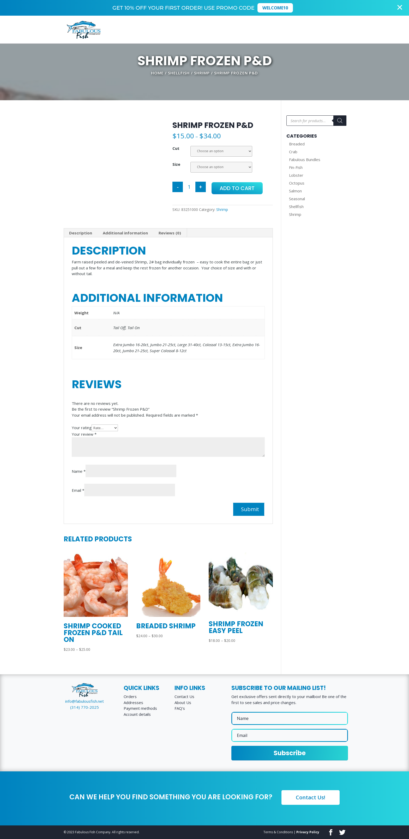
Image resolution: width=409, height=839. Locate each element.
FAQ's (180, 708)
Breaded (297, 143)
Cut (175, 148)
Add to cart (237, 188)
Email (78, 490)
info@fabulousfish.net (84, 701)
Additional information (125, 232)
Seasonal (297, 198)
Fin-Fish (296, 167)
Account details (137, 714)
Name (79, 471)
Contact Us (184, 696)
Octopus (296, 183)
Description (80, 232)
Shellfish (179, 72)
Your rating (82, 427)
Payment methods (140, 708)
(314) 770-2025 (84, 707)
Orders (130, 696)
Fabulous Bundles (304, 159)
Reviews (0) (170, 232)
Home (157, 72)
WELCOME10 (277, 8)
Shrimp (202, 72)
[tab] (80, 232)
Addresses (133, 702)
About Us (183, 702)
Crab (293, 151)
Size (176, 164)
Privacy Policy (307, 832)
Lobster (296, 175)
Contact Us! (310, 797)
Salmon (295, 190)
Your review (84, 434)
